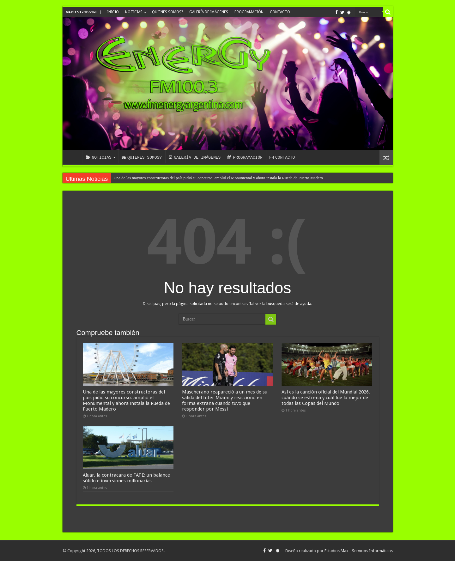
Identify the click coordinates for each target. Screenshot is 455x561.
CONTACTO (280, 12)
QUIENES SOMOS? (167, 12)
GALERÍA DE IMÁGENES (208, 12)
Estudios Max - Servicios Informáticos (359, 550)
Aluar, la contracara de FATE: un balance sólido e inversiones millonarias (126, 478)
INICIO (113, 12)
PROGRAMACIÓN (249, 12)
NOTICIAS (134, 12)
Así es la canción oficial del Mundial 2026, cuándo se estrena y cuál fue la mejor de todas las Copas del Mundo (326, 397)
